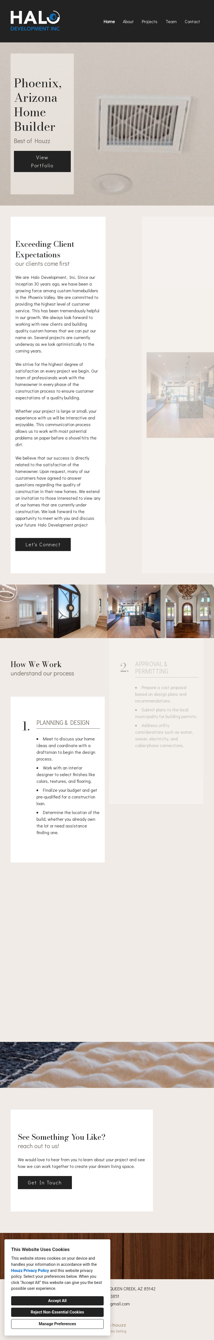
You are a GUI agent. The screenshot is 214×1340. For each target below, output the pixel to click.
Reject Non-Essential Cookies (57, 1312)
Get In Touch (45, 1182)
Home (109, 21)
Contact (192, 21)
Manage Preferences (57, 1324)
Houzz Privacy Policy (30, 1270)
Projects (149, 21)
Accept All (57, 1300)
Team (171, 21)
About (128, 21)
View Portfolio (42, 161)
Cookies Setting (115, 1331)
